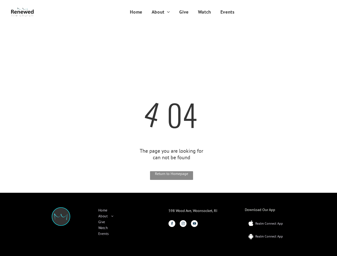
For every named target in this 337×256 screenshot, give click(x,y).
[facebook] (171, 224)
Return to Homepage (171, 173)
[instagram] (183, 224)
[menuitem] (136, 11)
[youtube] (194, 224)
